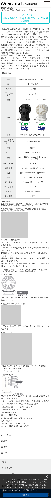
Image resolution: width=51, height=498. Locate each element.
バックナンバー (7, 435)
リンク (4, 462)
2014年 (4, 453)
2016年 (4, 441)
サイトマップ (6, 468)
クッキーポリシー (15, 490)
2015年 (4, 447)
